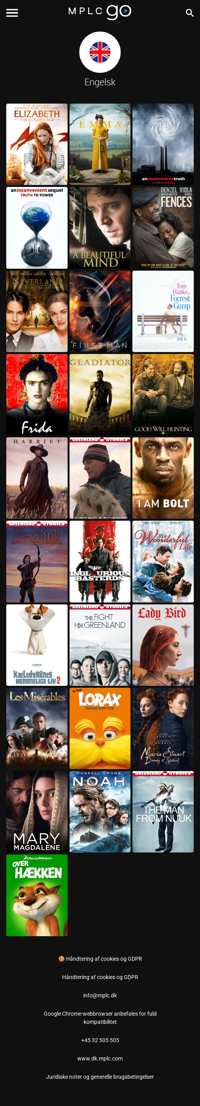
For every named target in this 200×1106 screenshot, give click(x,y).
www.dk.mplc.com (100, 1058)
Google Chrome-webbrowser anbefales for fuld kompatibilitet (100, 1018)
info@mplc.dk (100, 995)
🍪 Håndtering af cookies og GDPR (100, 959)
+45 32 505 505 (100, 1040)
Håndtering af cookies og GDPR (100, 977)
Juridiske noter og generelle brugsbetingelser (100, 1077)
